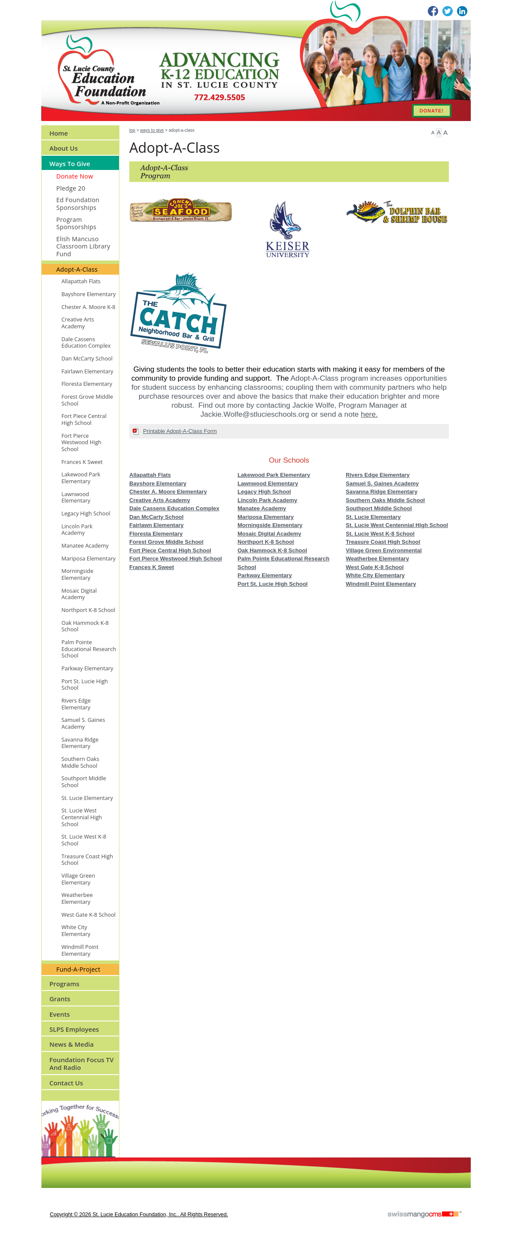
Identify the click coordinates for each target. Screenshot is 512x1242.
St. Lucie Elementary (373, 517)
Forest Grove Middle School (166, 542)
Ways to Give (152, 130)
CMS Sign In (46, 1162)
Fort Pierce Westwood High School (175, 558)
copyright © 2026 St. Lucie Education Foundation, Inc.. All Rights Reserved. (139, 1215)
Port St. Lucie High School (273, 584)
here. (369, 414)
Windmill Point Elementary (381, 584)
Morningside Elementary (270, 525)
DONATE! (432, 110)
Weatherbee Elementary (377, 558)
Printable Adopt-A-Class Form (180, 431)
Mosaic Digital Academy (269, 533)
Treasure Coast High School (383, 542)
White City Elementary (375, 575)
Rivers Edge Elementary (378, 475)
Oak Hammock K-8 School (272, 550)
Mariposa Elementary (266, 517)
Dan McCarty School (156, 517)
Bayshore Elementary (157, 483)
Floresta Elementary (156, 533)
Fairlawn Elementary (156, 525)
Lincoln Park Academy (267, 500)
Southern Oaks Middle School (385, 500)
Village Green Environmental (384, 550)
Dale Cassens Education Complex (174, 508)
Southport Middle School (379, 508)
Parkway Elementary (265, 575)
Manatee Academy (262, 508)
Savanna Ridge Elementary (382, 491)
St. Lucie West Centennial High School (397, 525)
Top (132, 130)
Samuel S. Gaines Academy (382, 483)
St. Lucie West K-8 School (380, 533)
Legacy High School (264, 491)
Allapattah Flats (150, 475)
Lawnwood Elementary (268, 483)
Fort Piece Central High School (170, 550)
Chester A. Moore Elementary (168, 491)
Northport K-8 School (266, 542)
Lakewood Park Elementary (274, 475)
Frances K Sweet (151, 567)
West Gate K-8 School (375, 567)
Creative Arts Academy (159, 500)
